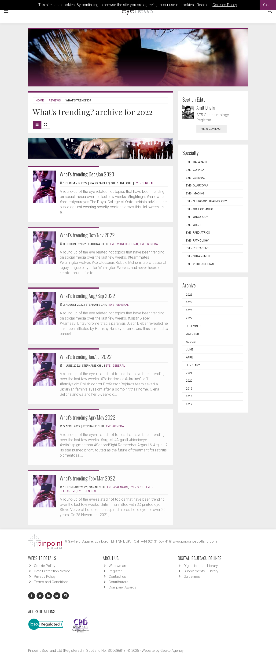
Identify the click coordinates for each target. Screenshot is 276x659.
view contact (211, 128)
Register (115, 571)
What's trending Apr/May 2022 (87, 417)
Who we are (118, 566)
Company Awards (122, 587)
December (193, 326)
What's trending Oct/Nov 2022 (87, 235)
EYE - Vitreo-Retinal (124, 244)
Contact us (117, 576)
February (193, 365)
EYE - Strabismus (198, 256)
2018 (189, 396)
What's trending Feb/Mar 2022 (87, 478)
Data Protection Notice (52, 571)
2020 (189, 380)
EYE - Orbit (137, 487)
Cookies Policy (225, 5)
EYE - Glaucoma (197, 185)
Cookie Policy (44, 566)
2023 (189, 310)
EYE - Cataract (117, 487)
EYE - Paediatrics (198, 232)
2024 (189, 302)
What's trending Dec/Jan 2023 (87, 174)
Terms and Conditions (51, 582)
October (192, 333)
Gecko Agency (172, 650)
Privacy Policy (44, 576)
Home (40, 100)
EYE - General (144, 183)
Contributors (118, 582)
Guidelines (192, 576)
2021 (189, 373)
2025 (189, 294)
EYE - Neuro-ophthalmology (206, 201)
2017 (189, 404)
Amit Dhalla (205, 107)
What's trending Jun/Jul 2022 (86, 356)
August (191, 341)
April (189, 357)
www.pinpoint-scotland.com (195, 541)
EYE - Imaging (195, 193)
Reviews (55, 100)
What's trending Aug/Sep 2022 (87, 295)
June (189, 349)
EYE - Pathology (197, 240)
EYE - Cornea (195, 169)
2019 (189, 388)
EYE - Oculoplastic (199, 209)
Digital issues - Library (201, 566)
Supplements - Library (201, 571)
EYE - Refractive (197, 248)
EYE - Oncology (197, 217)
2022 (189, 318)
